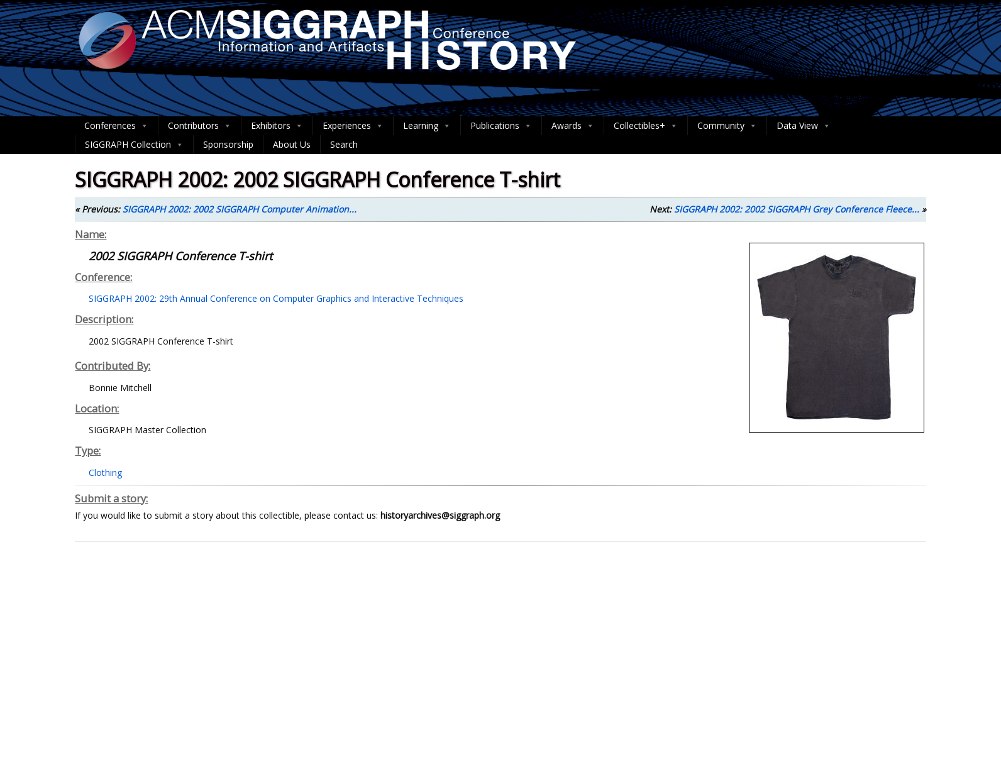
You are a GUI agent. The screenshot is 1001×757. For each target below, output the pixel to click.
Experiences (353, 125)
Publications (501, 125)
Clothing (105, 472)
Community (727, 125)
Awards (572, 125)
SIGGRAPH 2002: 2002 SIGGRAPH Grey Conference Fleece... (796, 209)
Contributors (199, 125)
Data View (804, 125)
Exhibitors (277, 125)
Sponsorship (228, 144)
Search (344, 144)
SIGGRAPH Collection (134, 144)
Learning (427, 125)
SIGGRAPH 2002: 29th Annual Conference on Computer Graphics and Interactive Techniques (276, 298)
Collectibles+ (646, 125)
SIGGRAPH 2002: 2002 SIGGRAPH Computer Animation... (240, 209)
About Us (292, 144)
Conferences (116, 125)
